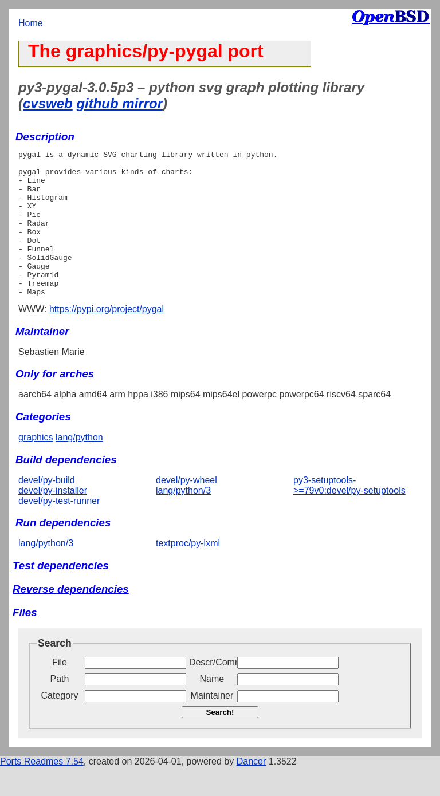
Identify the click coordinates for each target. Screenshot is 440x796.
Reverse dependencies (71, 618)
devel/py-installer (52, 520)
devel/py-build (46, 509)
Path (59, 708)
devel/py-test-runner (59, 530)
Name (212, 708)
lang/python (79, 466)
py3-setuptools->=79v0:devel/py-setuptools (349, 515)
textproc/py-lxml (188, 572)
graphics (35, 466)
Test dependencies (61, 595)
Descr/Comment (212, 691)
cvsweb (48, 103)
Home (30, 23)
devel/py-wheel (186, 509)
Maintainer (212, 725)
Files (25, 642)
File (59, 691)
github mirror (119, 103)
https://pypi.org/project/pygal (106, 338)
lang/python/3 (183, 520)
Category (59, 725)
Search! (220, 741)
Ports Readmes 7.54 (42, 790)
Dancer (251, 790)
